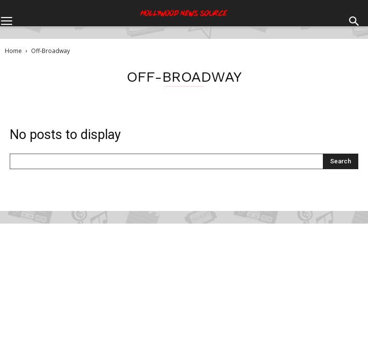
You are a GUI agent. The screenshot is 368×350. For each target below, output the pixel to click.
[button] (354, 14)
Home (13, 51)
